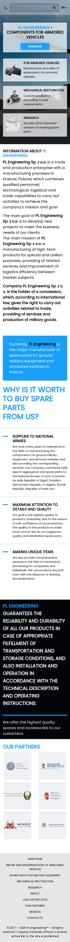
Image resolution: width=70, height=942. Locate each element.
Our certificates (35, 900)
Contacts (35, 918)
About (35, 893)
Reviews (35, 912)
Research (35, 887)
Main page (35, 859)
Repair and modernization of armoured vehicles (35, 867)
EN (64, 7)
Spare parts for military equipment (35, 875)
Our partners (35, 906)
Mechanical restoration (35, 881)
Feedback (35, 46)
